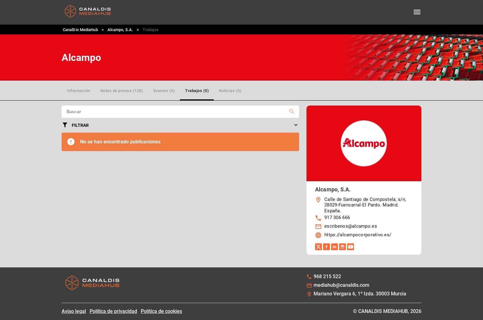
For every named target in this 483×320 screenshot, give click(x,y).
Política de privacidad (113, 311)
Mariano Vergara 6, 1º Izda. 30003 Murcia (360, 294)
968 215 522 (327, 276)
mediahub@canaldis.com (341, 285)
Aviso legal (74, 311)
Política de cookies (161, 311)
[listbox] (364, 218)
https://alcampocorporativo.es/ (357, 235)
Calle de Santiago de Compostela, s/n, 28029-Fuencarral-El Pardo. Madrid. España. (365, 205)
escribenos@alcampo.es (350, 226)
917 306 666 (337, 217)
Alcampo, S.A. (120, 29)
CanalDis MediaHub (80, 29)
